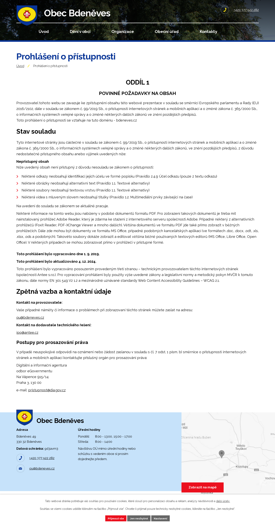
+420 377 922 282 (41, 468)
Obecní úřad (167, 31)
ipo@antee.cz (27, 338)
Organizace (122, 31)
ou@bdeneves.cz (30, 323)
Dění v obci (80, 31)
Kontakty (208, 31)
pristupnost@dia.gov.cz (47, 395)
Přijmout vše (114, 518)
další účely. (223, 500)
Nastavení (162, 518)
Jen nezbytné (139, 518)
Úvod (44, 31)
